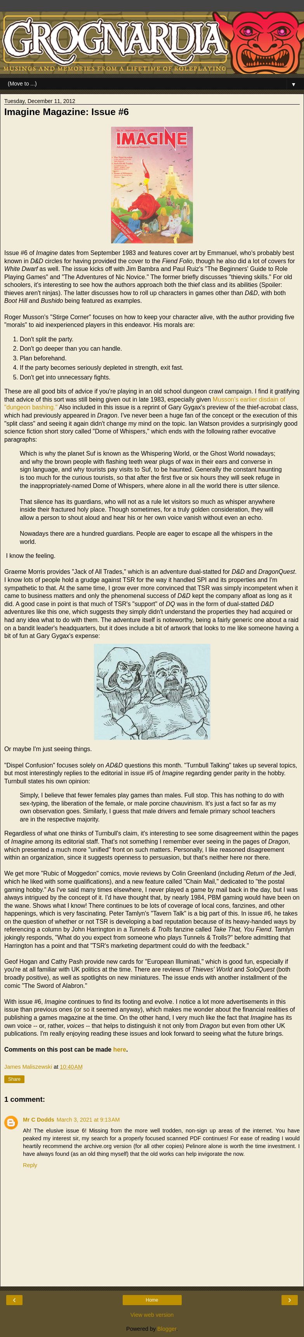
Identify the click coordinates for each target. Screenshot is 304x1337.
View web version (152, 1315)
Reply (30, 1165)
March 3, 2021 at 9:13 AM (88, 1120)
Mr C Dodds (38, 1120)
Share (14, 1079)
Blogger (166, 1329)
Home (152, 1300)
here (119, 1049)
